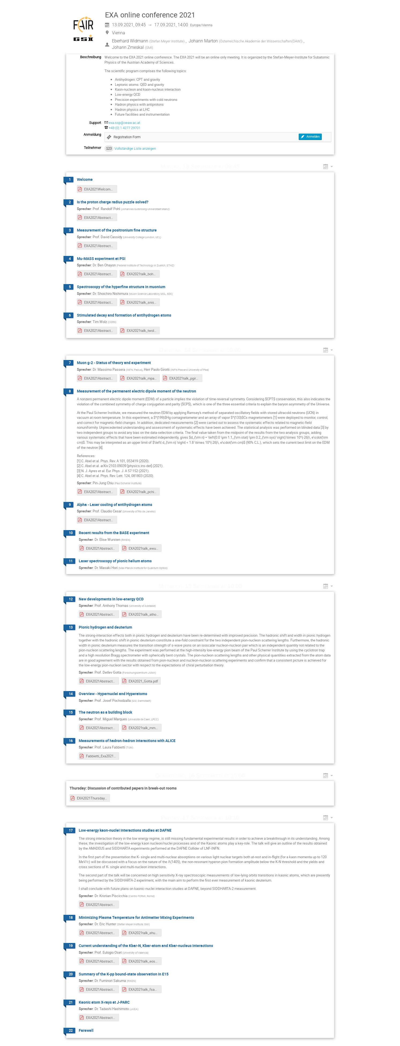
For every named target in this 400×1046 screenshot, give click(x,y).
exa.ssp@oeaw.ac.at (124, 123)
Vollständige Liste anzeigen (135, 148)
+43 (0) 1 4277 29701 (124, 128)
